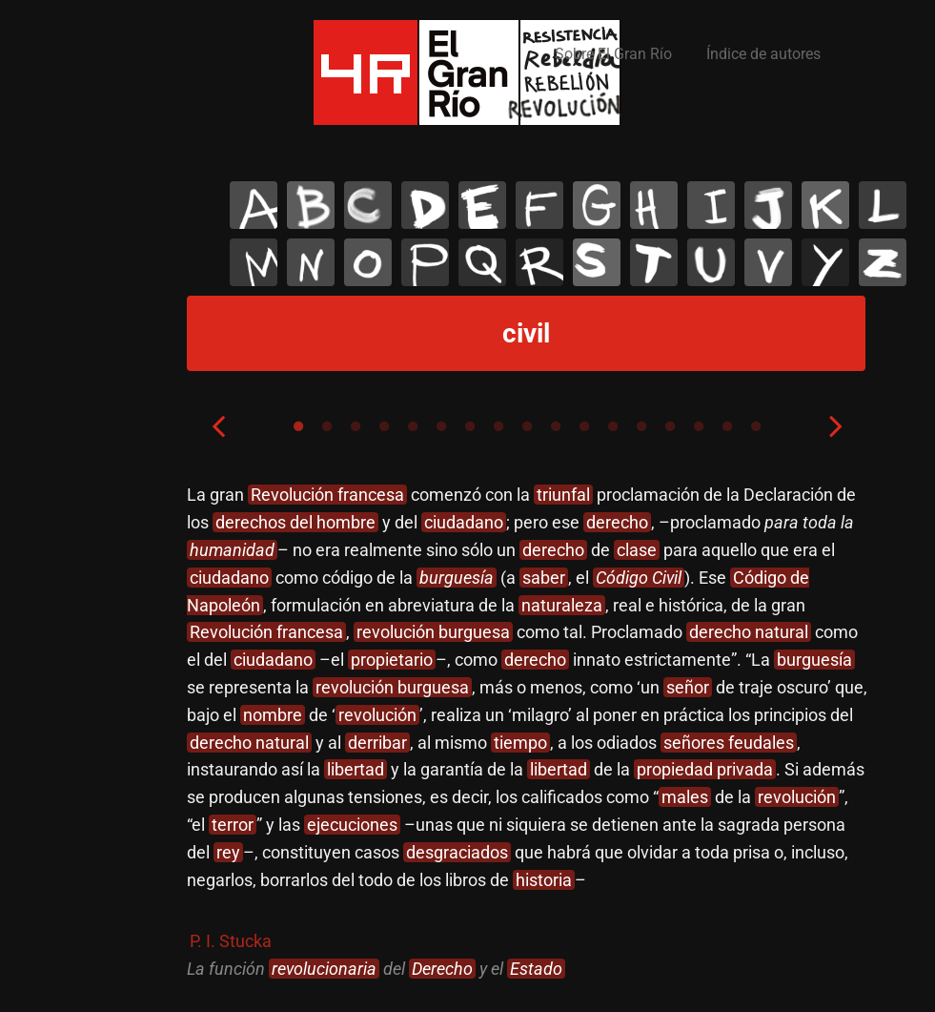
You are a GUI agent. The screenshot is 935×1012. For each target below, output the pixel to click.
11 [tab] (584, 426)
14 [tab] (670, 426)
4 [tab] (384, 426)
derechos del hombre (295, 522)
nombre (272, 715)
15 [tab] (698, 426)
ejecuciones (352, 825)
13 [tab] (641, 426)
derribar (377, 743)
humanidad (232, 550)
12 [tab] (612, 426)
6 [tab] (441, 426)
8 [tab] (498, 426)
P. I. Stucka (231, 941)
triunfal (563, 495)
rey (228, 852)
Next (835, 425)
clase (637, 550)
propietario (392, 660)
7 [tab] (469, 426)
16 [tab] (727, 426)
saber (543, 578)
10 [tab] (555, 426)
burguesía (456, 578)
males (684, 797)
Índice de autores (763, 54)
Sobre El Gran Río (613, 54)
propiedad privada (705, 769)
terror (233, 825)
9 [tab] (527, 426)
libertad (355, 769)
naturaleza (561, 605)
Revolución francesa (327, 495)
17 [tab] (755, 426)
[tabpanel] (527, 732)
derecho (617, 522)
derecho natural (748, 632)
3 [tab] (355, 426)
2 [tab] (326, 426)
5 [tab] (412, 426)
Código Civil (638, 578)
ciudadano (463, 522)
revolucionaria (324, 969)
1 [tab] (298, 426)
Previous (218, 425)
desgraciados (457, 852)
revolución (377, 715)
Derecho (442, 969)
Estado (536, 969)
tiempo (520, 743)
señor (687, 687)
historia (544, 880)
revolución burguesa (433, 632)
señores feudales (728, 743)
